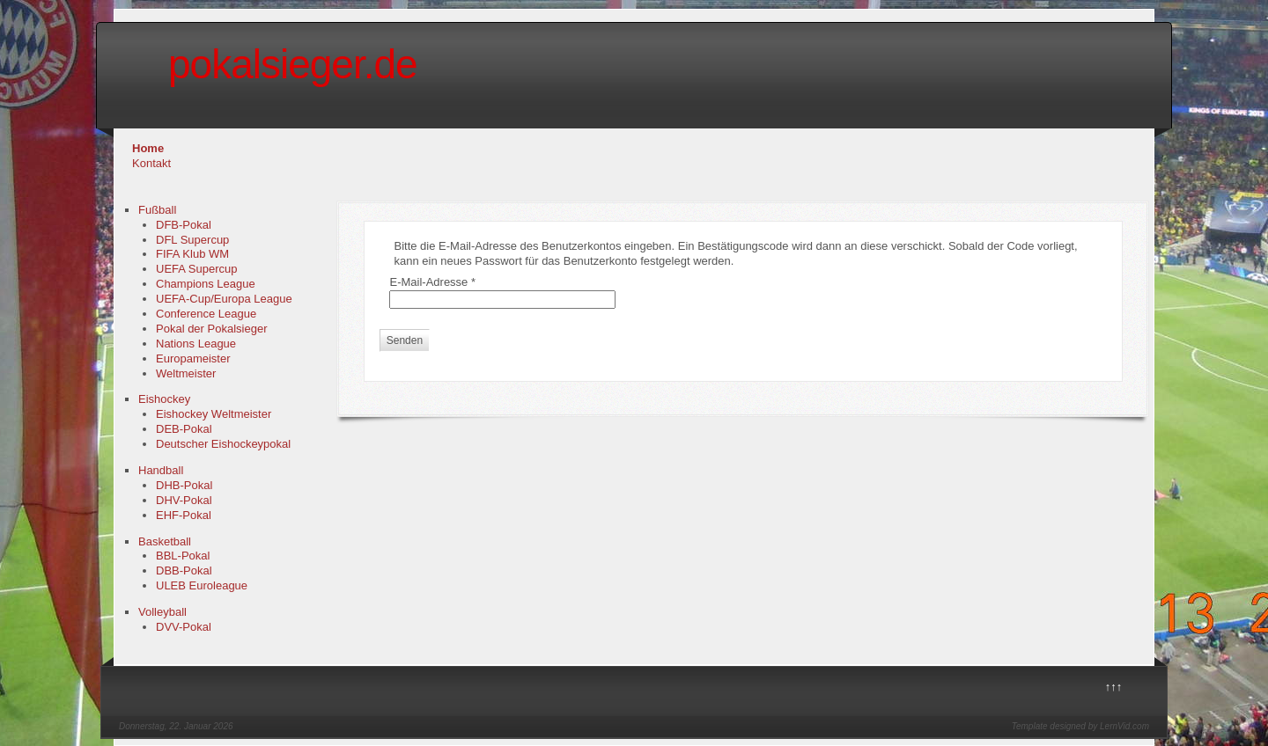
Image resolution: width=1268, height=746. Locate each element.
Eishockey (164, 399)
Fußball (157, 209)
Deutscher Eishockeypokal (223, 443)
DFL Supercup (192, 239)
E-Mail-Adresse (432, 282)
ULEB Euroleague (201, 585)
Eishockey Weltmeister (213, 414)
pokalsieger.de (292, 64)
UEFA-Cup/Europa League (224, 298)
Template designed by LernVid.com (1080, 726)
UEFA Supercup (197, 268)
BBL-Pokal (183, 555)
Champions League (205, 283)
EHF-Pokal (183, 515)
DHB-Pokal (184, 485)
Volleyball (162, 611)
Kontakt (151, 163)
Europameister (193, 358)
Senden (405, 340)
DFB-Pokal (183, 224)
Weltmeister (186, 373)
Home (148, 148)
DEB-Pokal (184, 428)
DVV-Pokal (183, 626)
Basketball (164, 541)
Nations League (196, 343)
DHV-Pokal (184, 500)
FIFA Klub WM (192, 253)
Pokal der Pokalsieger (211, 328)
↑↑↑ (1114, 686)
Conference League (206, 313)
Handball (160, 470)
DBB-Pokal (184, 570)
